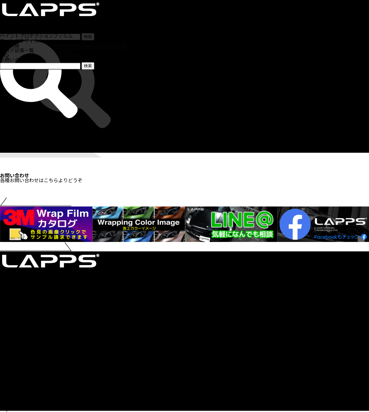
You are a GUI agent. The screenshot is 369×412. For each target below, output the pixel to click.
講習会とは (12, 369)
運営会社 (9, 393)
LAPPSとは (12, 389)
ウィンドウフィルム (22, 140)
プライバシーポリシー (24, 398)
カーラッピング (17, 130)
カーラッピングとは (22, 345)
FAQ (4, 55)
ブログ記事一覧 (17, 50)
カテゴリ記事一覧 (19, 359)
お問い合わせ (14, 59)
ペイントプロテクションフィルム (36, 135)
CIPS (5, 364)
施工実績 (9, 145)
